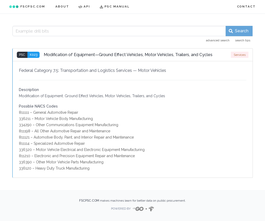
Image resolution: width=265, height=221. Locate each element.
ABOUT (62, 6)
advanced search (218, 40)
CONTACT (246, 6)
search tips (242, 40)
